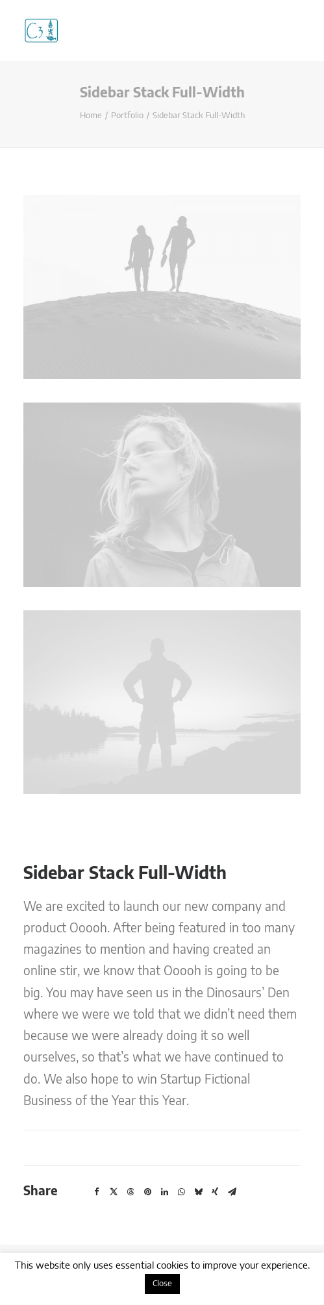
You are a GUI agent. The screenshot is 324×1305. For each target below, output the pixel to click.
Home (91, 116)
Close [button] (162, 1284)
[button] (97, 1192)
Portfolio (127, 116)
